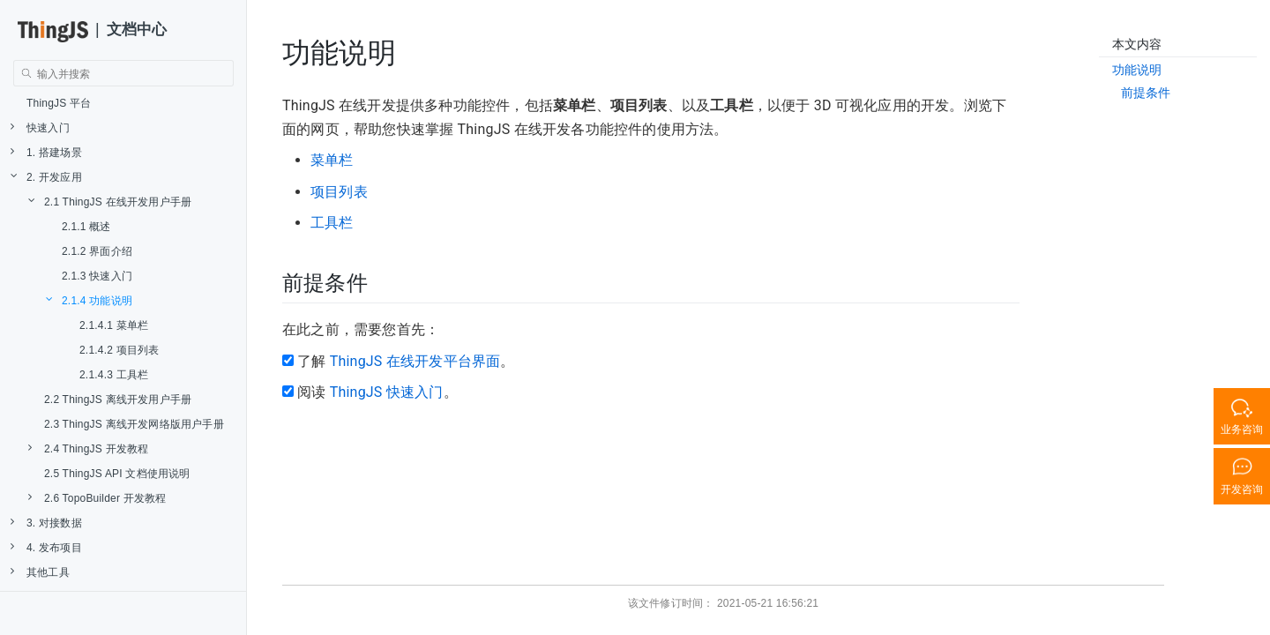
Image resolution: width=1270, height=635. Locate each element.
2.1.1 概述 (86, 226)
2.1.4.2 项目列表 (119, 350)
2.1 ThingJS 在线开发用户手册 (109, 201)
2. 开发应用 (46, 176)
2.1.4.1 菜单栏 (113, 325)
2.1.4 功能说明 (89, 300)
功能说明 (1137, 70)
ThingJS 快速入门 (387, 392)
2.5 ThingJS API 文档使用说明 (117, 473)
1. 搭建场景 (46, 152)
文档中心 (137, 29)
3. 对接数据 (46, 522)
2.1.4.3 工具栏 (113, 375)
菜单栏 (332, 160)
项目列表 (339, 191)
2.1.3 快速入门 (97, 276)
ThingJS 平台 (58, 103)
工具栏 (332, 222)
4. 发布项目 (46, 547)
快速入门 (40, 127)
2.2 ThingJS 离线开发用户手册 (117, 399)
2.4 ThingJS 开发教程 (88, 448)
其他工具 (40, 572)
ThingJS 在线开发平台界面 (415, 361)
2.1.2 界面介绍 (97, 251)
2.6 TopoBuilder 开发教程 (97, 497)
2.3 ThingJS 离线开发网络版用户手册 (134, 424)
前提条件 (1146, 93)
